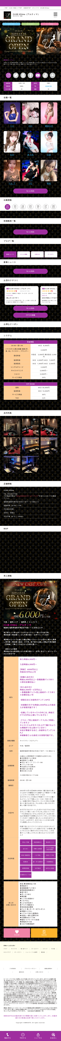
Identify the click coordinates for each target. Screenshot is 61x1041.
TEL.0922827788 (10, 494)
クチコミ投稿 (30, 315)
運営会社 (21, 972)
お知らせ (37, 254)
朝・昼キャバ (24, 948)
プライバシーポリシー (31, 968)
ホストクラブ (7, 952)
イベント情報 (23, 254)
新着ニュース (10, 254)
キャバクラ (35, 8)
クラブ (5, 948)
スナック (45, 948)
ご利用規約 (12, 968)
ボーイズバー (18, 952)
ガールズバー (35, 948)
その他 (53, 948)
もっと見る (31, 191)
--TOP (5, 8)
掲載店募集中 (48, 968)
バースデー (51, 254)
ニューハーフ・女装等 (31, 952)
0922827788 (48, 86)
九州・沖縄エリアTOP (15, 8)
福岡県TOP (27, 8)
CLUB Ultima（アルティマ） (26, 14)
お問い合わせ (39, 972)
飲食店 (43, 952)
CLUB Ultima (44, 8)
